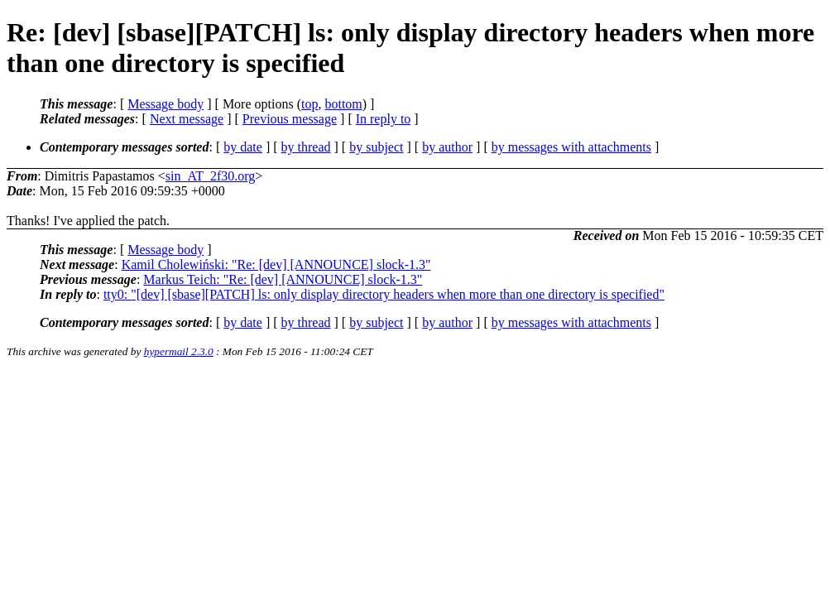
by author (447, 147)
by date (242, 147)
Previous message (289, 119)
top (309, 104)
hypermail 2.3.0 (178, 351)
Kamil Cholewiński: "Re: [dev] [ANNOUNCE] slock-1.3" (276, 264)
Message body (165, 104)
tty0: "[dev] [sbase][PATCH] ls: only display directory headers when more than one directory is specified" (383, 294)
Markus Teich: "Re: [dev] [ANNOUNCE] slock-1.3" (282, 279)
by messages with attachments (571, 147)
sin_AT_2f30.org (211, 176)
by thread (306, 147)
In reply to (383, 119)
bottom (343, 104)
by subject (376, 147)
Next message (186, 119)
